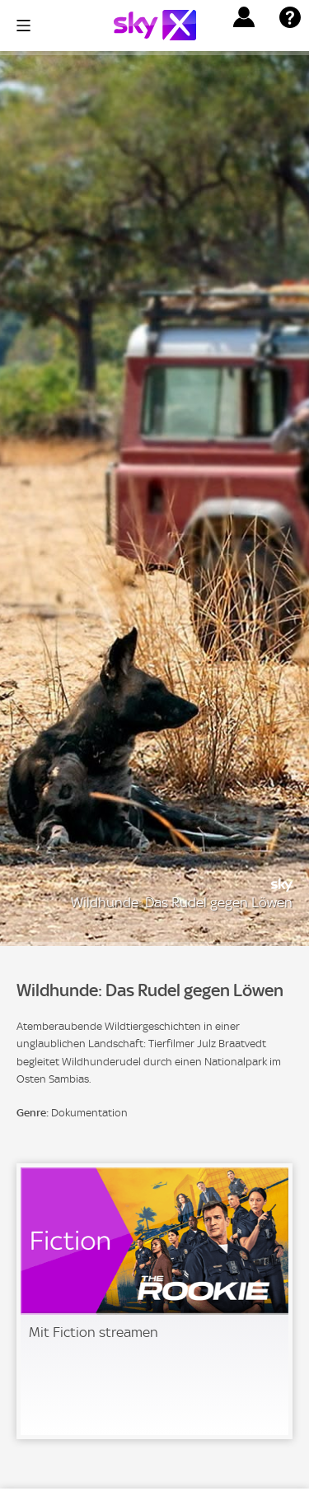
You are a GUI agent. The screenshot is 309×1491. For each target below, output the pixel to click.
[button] (244, 17)
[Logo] (155, 25)
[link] (154, 1301)
